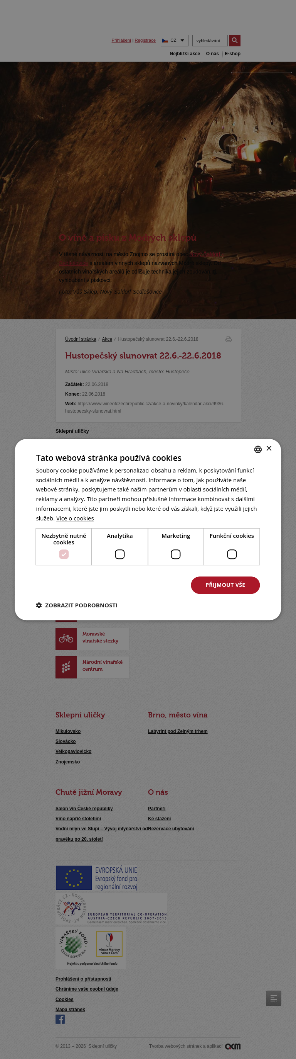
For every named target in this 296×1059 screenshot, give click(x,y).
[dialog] (148, 529)
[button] (77, 605)
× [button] (269, 449)
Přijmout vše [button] (225, 585)
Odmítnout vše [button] (146, 585)
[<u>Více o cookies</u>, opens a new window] (75, 518)
